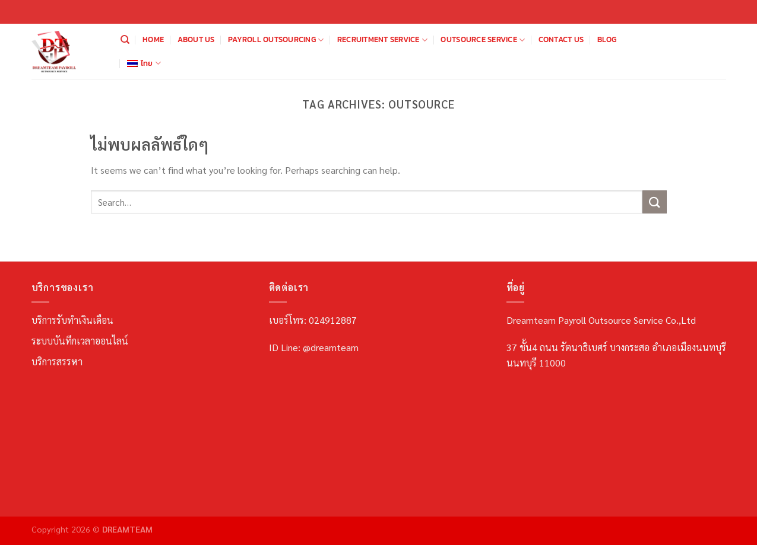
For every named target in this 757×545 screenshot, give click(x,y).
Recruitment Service (382, 40)
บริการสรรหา (57, 361)
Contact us (561, 39)
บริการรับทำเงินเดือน (72, 320)
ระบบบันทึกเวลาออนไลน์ (79, 340)
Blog (607, 39)
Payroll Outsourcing (276, 40)
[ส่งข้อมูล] (654, 201)
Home (153, 39)
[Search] (125, 39)
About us (196, 39)
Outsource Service (483, 40)
